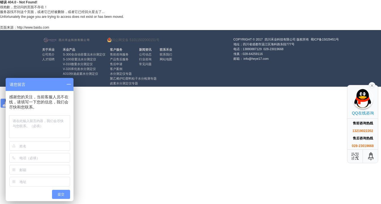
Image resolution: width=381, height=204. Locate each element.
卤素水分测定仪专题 (124, 83)
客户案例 (116, 69)
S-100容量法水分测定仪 (79, 59)
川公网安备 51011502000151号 (133, 40)
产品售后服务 (119, 59)
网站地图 (166, 59)
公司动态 (145, 54)
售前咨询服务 (119, 54)
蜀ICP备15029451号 (325, 39)
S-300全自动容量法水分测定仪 (84, 54)
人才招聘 (48, 59)
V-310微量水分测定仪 (78, 64)
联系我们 (166, 54)
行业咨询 (145, 59)
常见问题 (145, 64)
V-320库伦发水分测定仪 (79, 69)
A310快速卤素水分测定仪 (80, 73)
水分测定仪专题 (121, 73)
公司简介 (48, 54)
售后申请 (116, 64)
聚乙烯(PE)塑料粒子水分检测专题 (133, 78)
